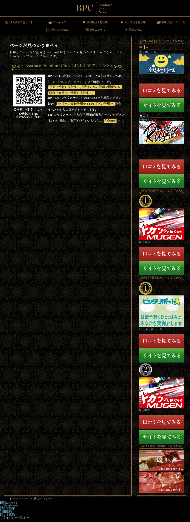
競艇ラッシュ (148, 119)
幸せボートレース (151, 52)
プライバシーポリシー (15, 517)
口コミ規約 (7, 514)
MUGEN (144, 242)
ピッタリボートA (150, 329)
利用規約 (6, 511)
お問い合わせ (9, 505)
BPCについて (9, 502)
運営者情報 (7, 508)
